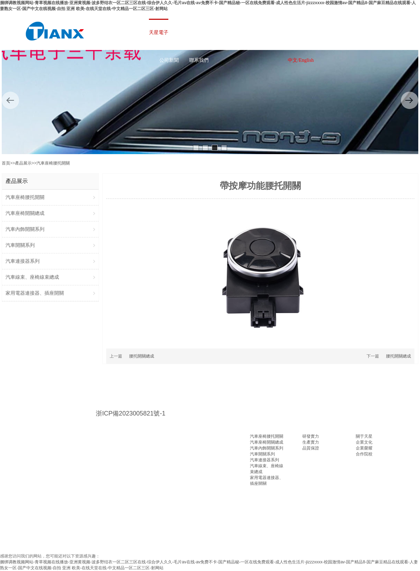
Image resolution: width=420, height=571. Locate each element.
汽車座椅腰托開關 (53, 163)
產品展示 (23, 163)
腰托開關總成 (141, 356)
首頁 (6, 163)
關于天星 (364, 436)
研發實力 (310, 436)
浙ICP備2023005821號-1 (130, 413)
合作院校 (364, 454)
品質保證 (310, 448)
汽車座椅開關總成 (266, 442)
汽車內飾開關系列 (266, 448)
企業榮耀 (364, 448)
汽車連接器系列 (264, 459)
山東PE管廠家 (56, 528)
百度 (27, 528)
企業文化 (364, 442)
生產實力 (310, 442)
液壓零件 (90, 528)
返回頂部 (407, 558)
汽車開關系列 (262, 454)
